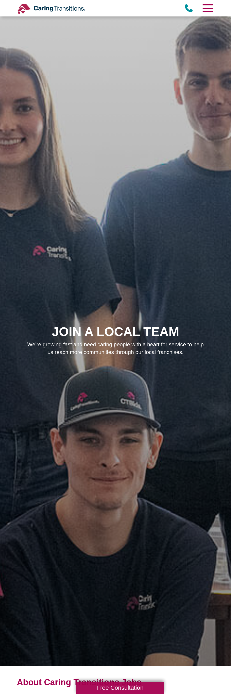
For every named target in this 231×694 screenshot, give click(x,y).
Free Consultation (120, 687)
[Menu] (207, 8)
